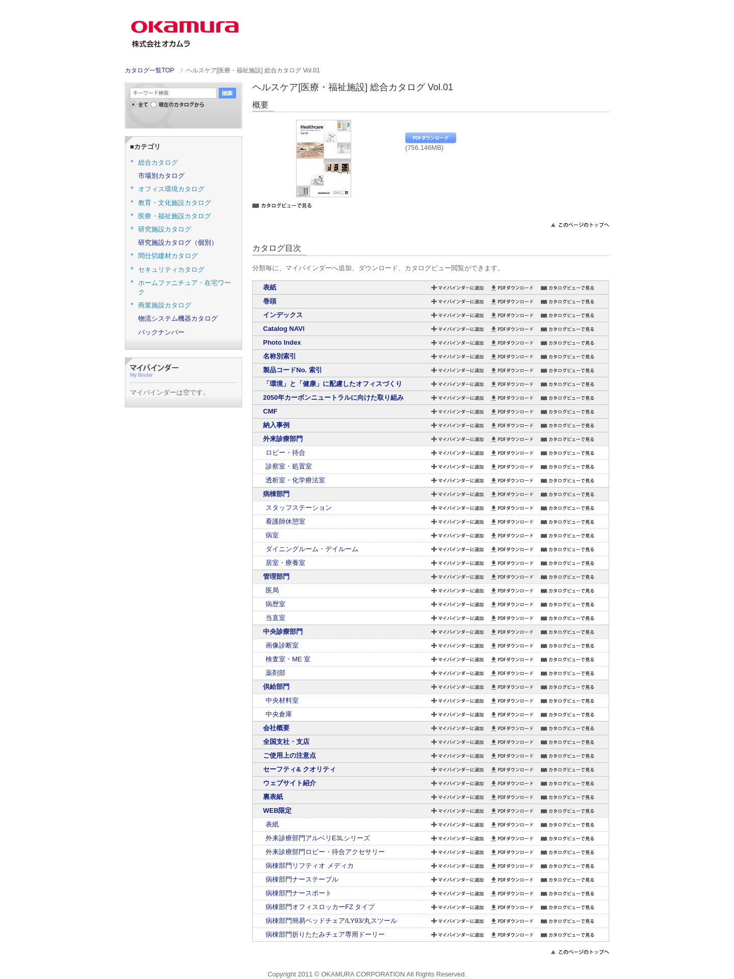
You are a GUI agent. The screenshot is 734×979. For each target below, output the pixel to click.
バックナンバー (161, 332)
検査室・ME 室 (288, 659)
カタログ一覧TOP (149, 70)
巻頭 (269, 301)
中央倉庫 (279, 714)
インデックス (283, 315)
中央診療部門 (283, 631)
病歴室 (275, 604)
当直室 (275, 618)
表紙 (269, 287)
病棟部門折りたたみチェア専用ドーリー (325, 934)
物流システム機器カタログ (178, 318)
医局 (272, 590)
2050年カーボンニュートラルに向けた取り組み (333, 397)
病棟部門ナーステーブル (302, 879)
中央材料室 (282, 700)
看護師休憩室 (285, 521)
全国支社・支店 (286, 741)
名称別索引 (279, 356)
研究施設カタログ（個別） (178, 242)
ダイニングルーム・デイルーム (312, 549)
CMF (270, 411)
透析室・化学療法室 (295, 480)
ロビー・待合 (285, 452)
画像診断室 (282, 645)
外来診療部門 (283, 439)
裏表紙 (273, 797)
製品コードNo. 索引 (292, 370)
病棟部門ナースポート (299, 893)
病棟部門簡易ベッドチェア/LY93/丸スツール (331, 920)
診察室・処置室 (289, 466)
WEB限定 (277, 810)
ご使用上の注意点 (289, 755)
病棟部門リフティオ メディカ (310, 865)
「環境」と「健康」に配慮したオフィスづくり (332, 384)
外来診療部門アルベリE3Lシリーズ (318, 838)
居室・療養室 (285, 562)
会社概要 (276, 728)
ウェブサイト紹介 (289, 783)
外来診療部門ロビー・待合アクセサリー (325, 852)
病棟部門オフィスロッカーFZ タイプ (320, 907)
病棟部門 (276, 494)
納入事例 (276, 425)
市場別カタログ (161, 175)
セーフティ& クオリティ (299, 769)
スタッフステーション (299, 507)
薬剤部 (275, 673)
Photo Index (282, 342)
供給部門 (276, 686)
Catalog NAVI (283, 328)
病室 (272, 535)
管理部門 (276, 576)
